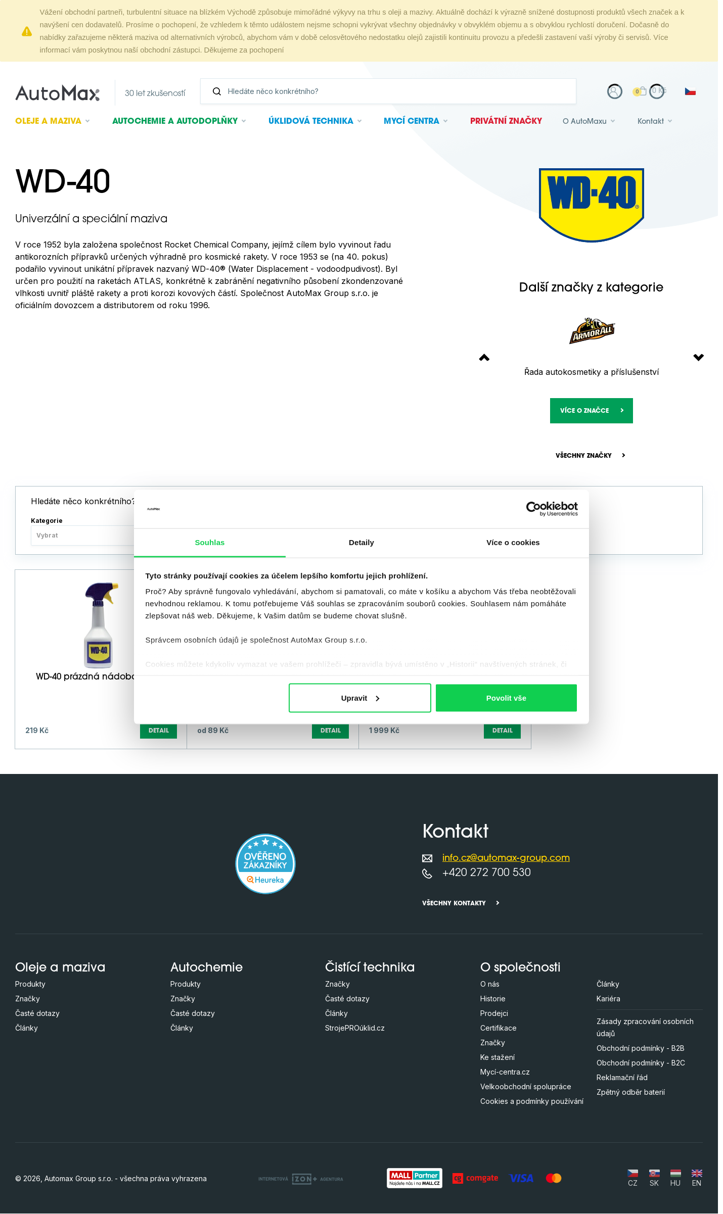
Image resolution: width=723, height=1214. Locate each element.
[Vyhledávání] (392, 91)
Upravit (360, 697)
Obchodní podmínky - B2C (641, 1063)
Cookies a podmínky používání (531, 1101)
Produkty (30, 984)
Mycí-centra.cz (505, 1072)
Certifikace (498, 1028)
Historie (493, 999)
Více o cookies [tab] (513, 542)
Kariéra (608, 999)
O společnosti (520, 969)
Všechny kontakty (454, 904)
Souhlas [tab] (209, 542)
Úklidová (310, 122)
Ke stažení (497, 1057)
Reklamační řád (622, 1078)
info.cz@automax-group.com (506, 858)
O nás (490, 984)
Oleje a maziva (60, 969)
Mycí (411, 122)
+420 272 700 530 (486, 873)
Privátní (506, 122)
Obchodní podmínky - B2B (641, 1048)
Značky (27, 999)
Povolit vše (506, 697)
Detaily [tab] (361, 542)
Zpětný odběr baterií (631, 1092)
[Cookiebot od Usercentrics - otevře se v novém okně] (533, 508)
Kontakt (651, 122)
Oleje (48, 122)
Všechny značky (584, 456)
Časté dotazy (37, 1013)
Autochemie (175, 122)
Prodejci (494, 1013)
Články (26, 1028)
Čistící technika (370, 969)
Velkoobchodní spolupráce (525, 1087)
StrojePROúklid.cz (355, 1028)
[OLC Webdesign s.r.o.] (300, 1178)
